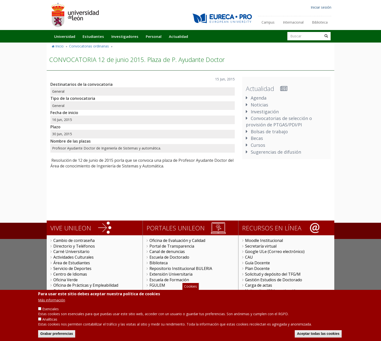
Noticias (259, 105)
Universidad (64, 36)
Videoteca (158, 291)
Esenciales (50, 313)
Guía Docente (257, 263)
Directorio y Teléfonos (74, 246)
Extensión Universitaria (170, 274)
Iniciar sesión (321, 7)
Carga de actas (258, 285)
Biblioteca (320, 22)
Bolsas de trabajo (269, 131)
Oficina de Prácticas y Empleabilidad (85, 285)
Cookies (190, 290)
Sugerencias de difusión (276, 152)
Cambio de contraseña (74, 240)
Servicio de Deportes (72, 268)
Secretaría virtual (261, 246)
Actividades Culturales (73, 257)
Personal (153, 36)
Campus (268, 22)
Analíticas (49, 323)
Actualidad (178, 36)
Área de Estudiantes (71, 263)
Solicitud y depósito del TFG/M (273, 274)
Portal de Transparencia (171, 246)
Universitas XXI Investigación (271, 291)
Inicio (59, 46)
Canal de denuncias (167, 251)
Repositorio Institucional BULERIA (180, 268)
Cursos (258, 145)
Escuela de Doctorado (169, 257)
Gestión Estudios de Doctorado (273, 279)
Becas (257, 138)
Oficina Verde (65, 279)
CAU (249, 257)
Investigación (265, 112)
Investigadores (124, 36)
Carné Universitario (71, 251)
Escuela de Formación (169, 279)
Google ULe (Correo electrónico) (275, 251)
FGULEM (157, 285)
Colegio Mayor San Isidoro (77, 291)
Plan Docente (257, 268)
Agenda (258, 98)
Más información (51, 304)
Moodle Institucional (264, 240)
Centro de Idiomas (70, 274)
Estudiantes (93, 36)
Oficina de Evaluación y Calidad (177, 240)
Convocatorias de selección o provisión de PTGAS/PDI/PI (279, 121)
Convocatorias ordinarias (89, 46)
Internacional (293, 22)
